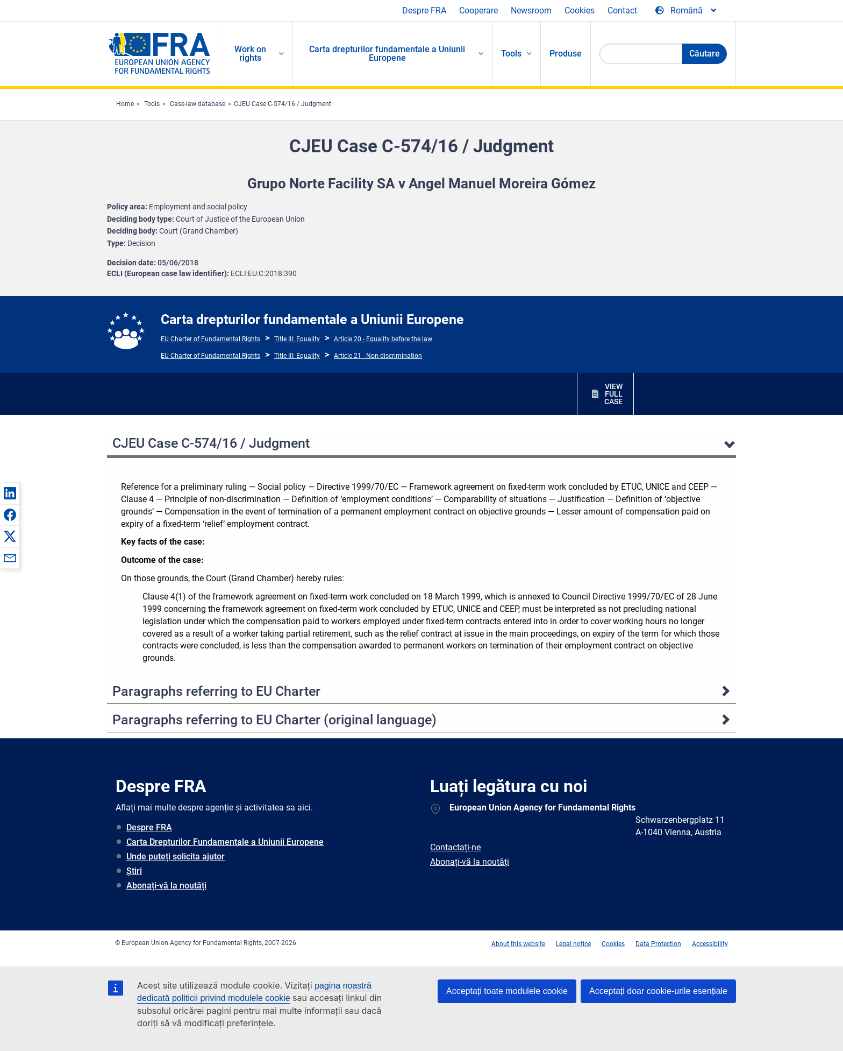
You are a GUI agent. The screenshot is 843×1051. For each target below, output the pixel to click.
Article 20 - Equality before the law (383, 339)
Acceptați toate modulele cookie (507, 991)
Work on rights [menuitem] (250, 53)
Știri (134, 871)
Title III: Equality (297, 339)
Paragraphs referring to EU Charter (216, 691)
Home (125, 104)
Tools (152, 104)
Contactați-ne (455, 847)
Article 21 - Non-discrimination (378, 355)
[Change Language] (686, 10)
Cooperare (478, 10)
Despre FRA (424, 10)
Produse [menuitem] (565, 53)
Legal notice (573, 944)
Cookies (580, 10)
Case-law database (197, 104)
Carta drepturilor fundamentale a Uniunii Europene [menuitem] (387, 53)
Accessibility (710, 944)
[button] (9, 493)
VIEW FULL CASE (613, 394)
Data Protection (658, 944)
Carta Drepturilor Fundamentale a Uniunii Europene (225, 842)
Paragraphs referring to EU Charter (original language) (274, 720)
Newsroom (531, 10)
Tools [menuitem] (511, 53)
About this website (518, 944)
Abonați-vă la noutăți (166, 885)
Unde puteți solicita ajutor (175, 856)
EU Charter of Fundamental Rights (210, 339)
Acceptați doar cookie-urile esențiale (658, 991)
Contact (622, 10)
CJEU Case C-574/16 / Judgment (282, 104)
